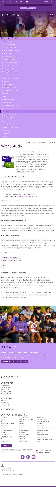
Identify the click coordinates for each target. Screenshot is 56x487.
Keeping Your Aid (8, 53)
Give (32, 8)
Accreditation (5, 402)
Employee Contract (9, 260)
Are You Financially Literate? (11, 127)
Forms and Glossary (8, 44)
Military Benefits (8, 69)
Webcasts (40, 432)
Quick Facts (22, 432)
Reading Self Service (9, 59)
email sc (6, 446)
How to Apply (6, 41)
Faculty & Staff (5, 389)
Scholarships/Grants (8, 75)
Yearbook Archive (42, 434)
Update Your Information (44, 428)
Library (21, 423)
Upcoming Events (42, 430)
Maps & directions (19, 474)
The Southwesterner (43, 421)
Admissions (4, 426)
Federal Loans (7, 102)
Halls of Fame (5, 441)
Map (4, 1)
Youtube (28, 457)
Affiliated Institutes (6, 430)
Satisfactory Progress (10, 56)
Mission (21, 426)
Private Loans (7, 109)
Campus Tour (5, 434)
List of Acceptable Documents (22, 197)
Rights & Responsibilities (11, 50)
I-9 (3, 262)
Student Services (31, 142)
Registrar (22, 436)
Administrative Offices (7, 423)
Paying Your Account (10, 66)
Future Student (5, 385)
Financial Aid (42, 142)
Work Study (6, 112)
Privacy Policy (5, 405)
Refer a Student (24, 434)
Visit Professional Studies (8, 409)
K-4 (3, 267)
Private (5, 93)
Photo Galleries (23, 430)
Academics (4, 419)
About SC (4, 417)
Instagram (34, 457)
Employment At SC (6, 436)
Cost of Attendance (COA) (11, 62)
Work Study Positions (10, 118)
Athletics (3, 432)
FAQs (2, 439)
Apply (24, 8)
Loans (4, 96)
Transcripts (40, 426)
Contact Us (6, 133)
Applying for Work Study (11, 115)
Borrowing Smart (8, 99)
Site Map (3, 400)
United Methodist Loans (11, 105)
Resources (5, 130)
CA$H (5, 121)
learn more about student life (14, 361)
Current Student (6, 387)
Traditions (40, 423)
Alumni (3, 428)
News (21, 428)
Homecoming (23, 417)
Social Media (23, 441)
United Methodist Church (11, 90)
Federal (5, 81)
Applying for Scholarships (11, 78)
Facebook (23, 457)
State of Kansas (8, 84)
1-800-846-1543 (47, 1)
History (21, 421)
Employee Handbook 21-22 (11, 258)
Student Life (40, 417)
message (13, 474)
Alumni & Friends (6, 391)
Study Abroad (6, 124)
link (47, 205)
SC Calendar (23, 1)
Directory (12, 1)
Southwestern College (10, 87)
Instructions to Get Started (22, 194)
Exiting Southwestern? (10, 72)
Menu (51, 15)
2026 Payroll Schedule (19, 245)
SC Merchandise (24, 439)
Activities (3, 421)
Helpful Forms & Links (26, 419)
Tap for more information (10, 38)
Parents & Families (6, 394)
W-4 (3, 265)
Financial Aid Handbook (9, 47)
